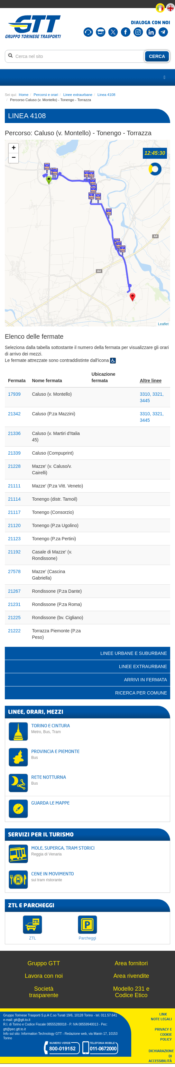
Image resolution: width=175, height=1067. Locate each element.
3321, (158, 394)
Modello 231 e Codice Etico (131, 992)
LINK (165, 1014)
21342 (14, 413)
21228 (14, 466)
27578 (14, 571)
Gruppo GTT (43, 963)
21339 (14, 453)
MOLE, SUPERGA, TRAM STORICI (98, 850)
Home (24, 95)
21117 (14, 512)
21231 (14, 604)
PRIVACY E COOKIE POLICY (163, 1034)
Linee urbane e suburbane (133, 653)
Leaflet (163, 324)
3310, (146, 394)
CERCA (157, 56)
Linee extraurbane (77, 95)
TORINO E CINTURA (98, 728)
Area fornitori (131, 963)
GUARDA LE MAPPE (50, 803)
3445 (145, 400)
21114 (14, 499)
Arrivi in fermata (145, 679)
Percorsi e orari (46, 95)
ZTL (32, 938)
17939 (14, 394)
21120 (14, 525)
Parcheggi (87, 938)
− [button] (14, 158)
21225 (14, 617)
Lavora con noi (44, 976)
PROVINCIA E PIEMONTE (98, 754)
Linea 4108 (106, 95)
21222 (14, 630)
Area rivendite (131, 976)
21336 (14, 433)
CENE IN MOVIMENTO (98, 876)
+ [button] (14, 148)
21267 (14, 591)
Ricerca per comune (141, 692)
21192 (14, 551)
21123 (14, 538)
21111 (14, 485)
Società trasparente (43, 992)
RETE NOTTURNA (98, 780)
